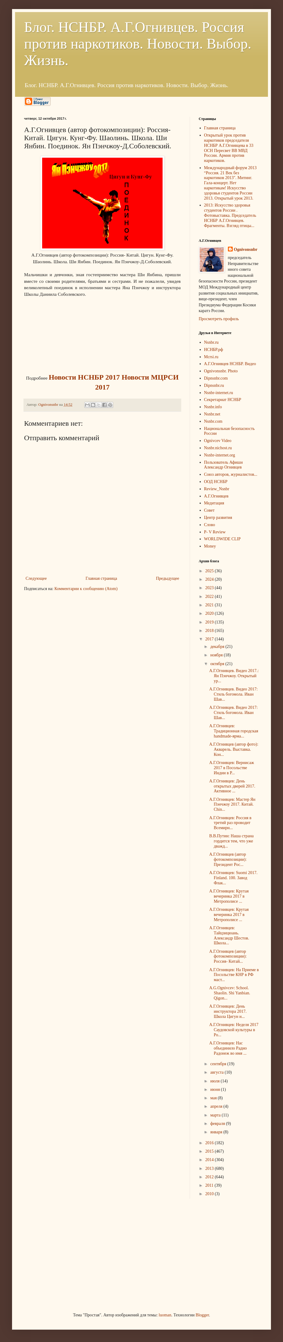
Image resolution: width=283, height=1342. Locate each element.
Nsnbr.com (213, 421)
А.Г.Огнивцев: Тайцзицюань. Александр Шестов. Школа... (229, 935)
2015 (210, 1151)
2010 (210, 1194)
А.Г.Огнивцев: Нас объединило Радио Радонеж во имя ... (228, 1048)
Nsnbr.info (213, 407)
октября (217, 664)
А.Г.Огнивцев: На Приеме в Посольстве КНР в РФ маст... (234, 975)
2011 (210, 1185)
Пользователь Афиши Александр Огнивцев (223, 465)
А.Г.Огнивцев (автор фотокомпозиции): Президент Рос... (228, 859)
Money (210, 546)
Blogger (202, 1315)
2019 (210, 622)
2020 (210, 613)
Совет (209, 510)
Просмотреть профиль (219, 319)
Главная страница (101, 578)
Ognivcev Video (218, 440)
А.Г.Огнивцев (216, 496)
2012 (210, 1177)
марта (216, 1115)
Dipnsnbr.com (216, 378)
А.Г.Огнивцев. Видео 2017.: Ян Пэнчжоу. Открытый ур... (234, 675)
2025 (210, 571)
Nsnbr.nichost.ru (218, 448)
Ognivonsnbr (246, 249)
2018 (210, 630)
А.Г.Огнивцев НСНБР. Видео (230, 364)
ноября (217, 655)
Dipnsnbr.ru (214, 385)
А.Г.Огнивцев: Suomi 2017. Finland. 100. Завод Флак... (233, 877)
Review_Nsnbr (216, 489)
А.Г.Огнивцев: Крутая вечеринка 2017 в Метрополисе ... (229, 896)
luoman (165, 1315)
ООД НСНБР (216, 481)
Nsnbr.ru (211, 342)
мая (214, 1098)
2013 (210, 1168)
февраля (218, 1123)
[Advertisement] (69, 1254)
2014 (210, 1159)
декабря (217, 646)
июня (215, 1089)
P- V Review (215, 532)
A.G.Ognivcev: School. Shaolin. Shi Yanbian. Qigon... (229, 993)
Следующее (36, 578)
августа (217, 1072)
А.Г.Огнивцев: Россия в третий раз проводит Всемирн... (230, 823)
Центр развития (218, 517)
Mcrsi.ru (211, 357)
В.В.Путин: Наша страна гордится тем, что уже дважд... (231, 841)
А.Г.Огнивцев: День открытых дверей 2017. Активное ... (232, 786)
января (216, 1132)
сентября (218, 1064)
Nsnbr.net (212, 414)
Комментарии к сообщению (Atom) (86, 588)
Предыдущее (167, 578)
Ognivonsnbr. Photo (221, 371)
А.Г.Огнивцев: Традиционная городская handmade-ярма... (233, 731)
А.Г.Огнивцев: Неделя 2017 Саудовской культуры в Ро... (233, 1029)
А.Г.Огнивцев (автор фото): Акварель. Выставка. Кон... (233, 749)
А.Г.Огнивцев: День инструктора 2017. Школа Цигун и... (228, 1011)
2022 (210, 596)
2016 (210, 1143)
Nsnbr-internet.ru (218, 392)
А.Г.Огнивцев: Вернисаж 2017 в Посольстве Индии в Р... (231, 767)
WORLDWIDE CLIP (222, 539)
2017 (210, 639)
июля (215, 1081)
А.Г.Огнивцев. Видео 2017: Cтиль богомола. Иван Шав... (233, 694)
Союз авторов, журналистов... (230, 474)
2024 (210, 579)
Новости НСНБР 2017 (84, 377)
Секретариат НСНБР (222, 399)
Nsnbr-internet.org (219, 455)
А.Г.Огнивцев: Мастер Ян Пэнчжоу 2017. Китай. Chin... (232, 804)
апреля (216, 1106)
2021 (210, 605)
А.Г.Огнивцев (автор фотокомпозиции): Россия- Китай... (228, 956)
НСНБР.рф (213, 349)
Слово (209, 525)
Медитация (214, 503)
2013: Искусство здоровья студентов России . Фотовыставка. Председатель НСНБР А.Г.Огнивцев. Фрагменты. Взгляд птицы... (230, 215)
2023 (210, 588)
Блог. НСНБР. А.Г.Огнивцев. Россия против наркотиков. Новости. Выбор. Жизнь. (137, 43)
